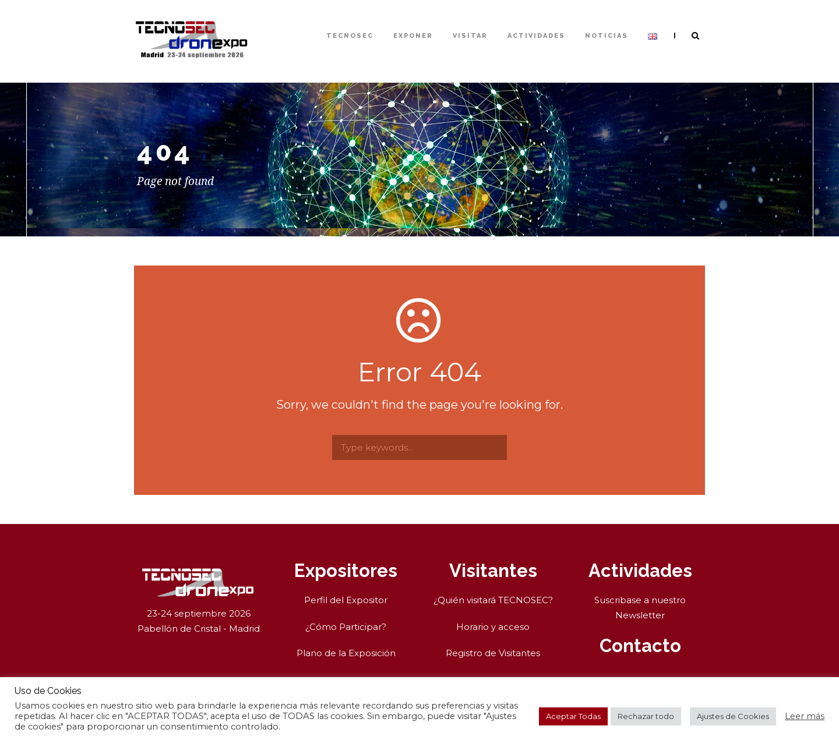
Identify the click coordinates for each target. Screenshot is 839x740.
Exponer (413, 36)
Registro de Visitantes (493, 652)
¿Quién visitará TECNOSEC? (493, 600)
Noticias (606, 36)
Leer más (804, 716)
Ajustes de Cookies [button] (733, 716)
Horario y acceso (493, 626)
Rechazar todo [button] (646, 716)
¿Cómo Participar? (345, 626)
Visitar (470, 36)
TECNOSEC (349, 36)
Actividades (536, 36)
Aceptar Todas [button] (573, 716)
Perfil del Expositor (345, 600)
